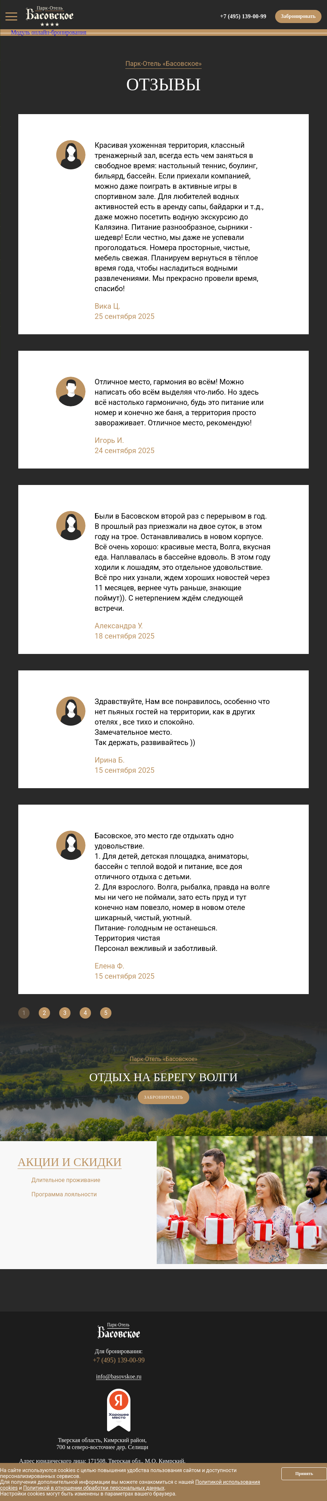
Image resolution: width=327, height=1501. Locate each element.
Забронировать (298, 16)
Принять (304, 1473)
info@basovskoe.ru (119, 1376)
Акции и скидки (70, 1162)
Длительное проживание (65, 1180)
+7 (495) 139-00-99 (243, 16)
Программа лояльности (64, 1194)
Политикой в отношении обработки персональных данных (93, 1488)
